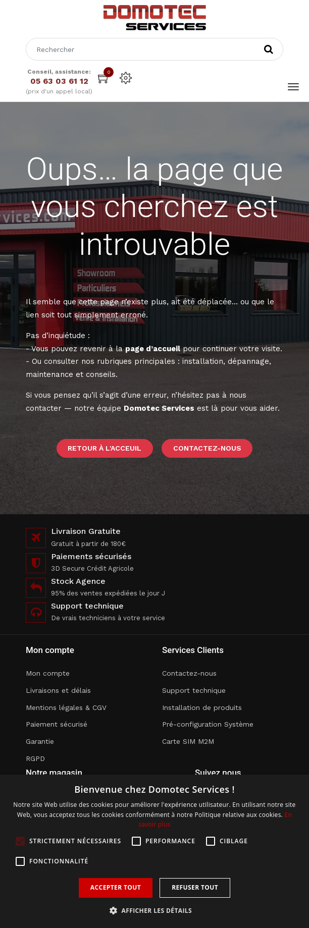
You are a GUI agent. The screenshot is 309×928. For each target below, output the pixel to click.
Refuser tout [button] (195, 887)
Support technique (194, 690)
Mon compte (48, 673)
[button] (154, 910)
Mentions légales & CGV (66, 707)
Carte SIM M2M (188, 741)
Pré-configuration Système (207, 724)
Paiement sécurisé (56, 724)
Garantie (40, 741)
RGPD (35, 758)
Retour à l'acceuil (104, 448)
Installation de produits (202, 707)
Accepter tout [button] (115, 887)
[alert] (154, 851)
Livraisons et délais (58, 690)
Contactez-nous (207, 448)
